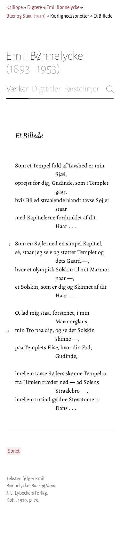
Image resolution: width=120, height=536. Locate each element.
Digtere (34, 7)
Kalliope (14, 7)
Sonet (14, 451)
